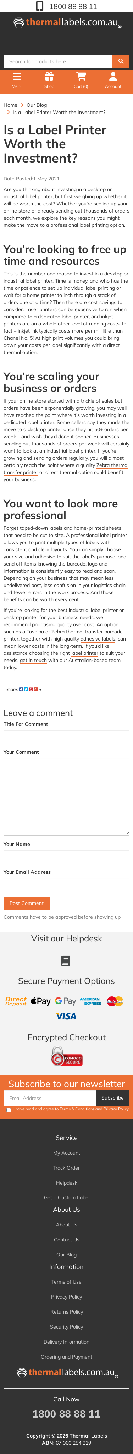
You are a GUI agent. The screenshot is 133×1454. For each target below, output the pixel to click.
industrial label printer (28, 196)
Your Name (17, 844)
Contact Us (66, 1239)
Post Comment (27, 903)
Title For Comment (26, 724)
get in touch (33, 660)
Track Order (66, 1168)
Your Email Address (27, 872)
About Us (66, 1224)
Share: (24, 689)
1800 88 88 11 (72, 6)
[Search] (120, 61)
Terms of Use (66, 1282)
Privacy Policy (116, 1108)
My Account (66, 1153)
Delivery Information (66, 1342)
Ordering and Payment (66, 1357)
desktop (97, 189)
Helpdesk (66, 1183)
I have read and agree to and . (67, 1109)
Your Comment (21, 752)
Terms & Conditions (77, 1108)
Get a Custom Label (66, 1197)
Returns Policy (66, 1312)
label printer (84, 653)
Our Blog (66, 1254)
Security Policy (66, 1327)
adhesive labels (98, 639)
